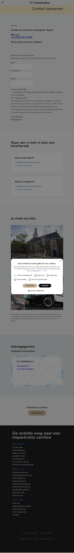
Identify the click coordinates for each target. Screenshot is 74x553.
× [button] (60, 261)
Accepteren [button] (30, 285)
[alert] (37, 276)
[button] (37, 291)
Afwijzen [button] (45, 285)
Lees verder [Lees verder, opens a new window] (44, 271)
